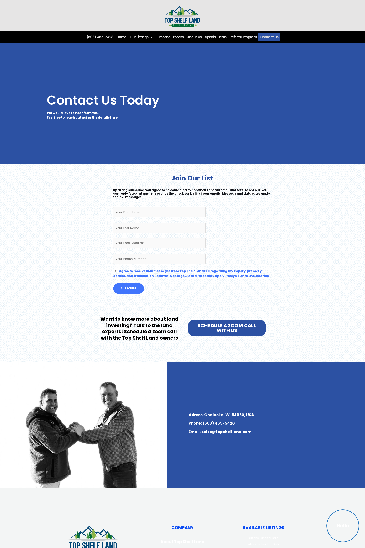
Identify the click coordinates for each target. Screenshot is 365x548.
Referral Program (243, 37)
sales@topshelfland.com (226, 431)
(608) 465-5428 (100, 37)
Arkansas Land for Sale (263, 544)
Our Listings (141, 37)
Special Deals (215, 37)
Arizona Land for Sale (263, 538)
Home (121, 37)
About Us (194, 37)
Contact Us (269, 37)
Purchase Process (169, 37)
